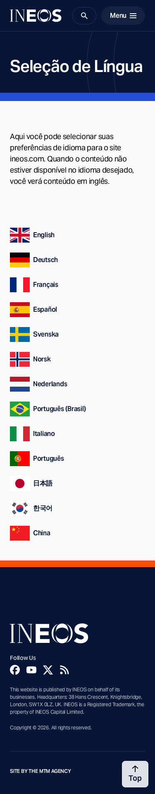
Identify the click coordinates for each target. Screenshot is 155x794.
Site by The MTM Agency (40, 771)
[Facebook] (15, 670)
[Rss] (64, 670)
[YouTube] (31, 670)
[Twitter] (48, 670)
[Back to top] (135, 774)
